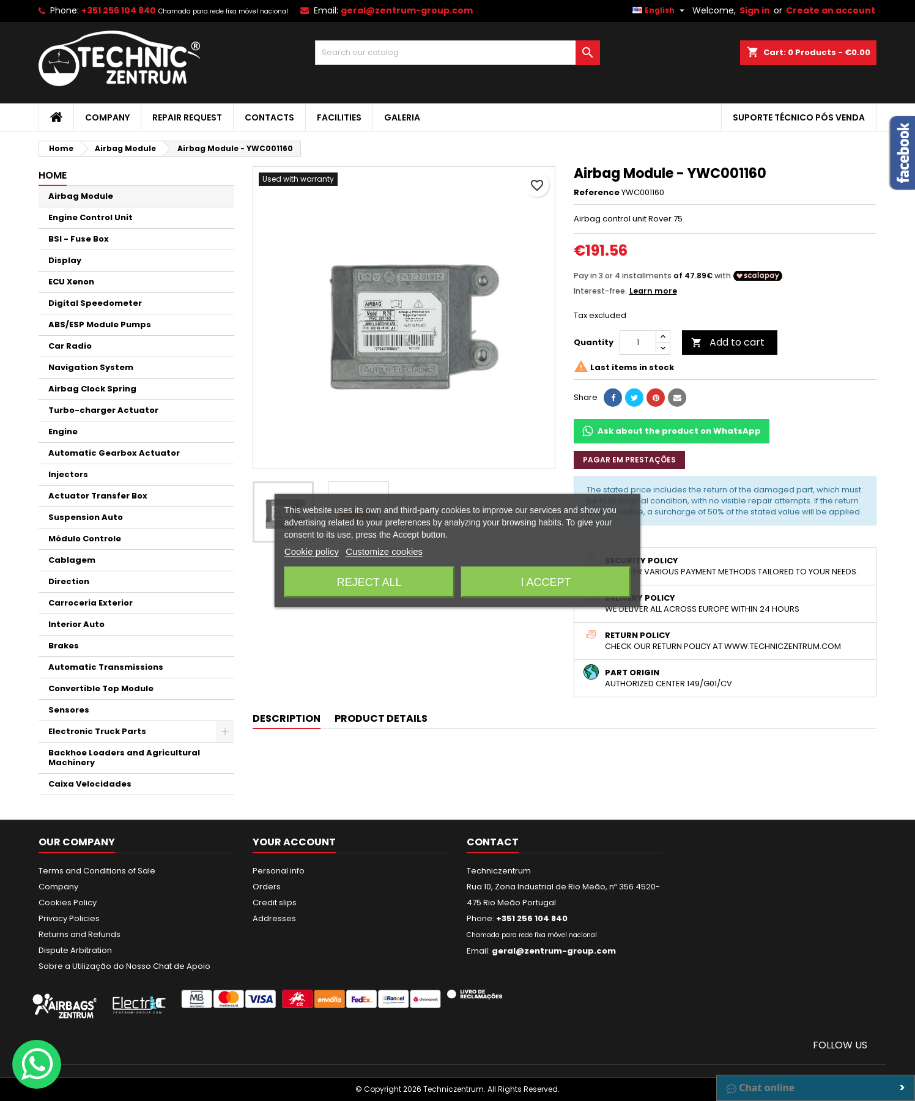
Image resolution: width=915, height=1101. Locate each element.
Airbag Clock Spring (92, 389)
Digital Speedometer (95, 303)
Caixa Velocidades (90, 784)
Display (64, 260)
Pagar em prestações (629, 459)
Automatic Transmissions (105, 667)
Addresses (274, 918)
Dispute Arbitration (75, 950)
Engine (63, 431)
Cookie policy (311, 551)
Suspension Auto (85, 517)
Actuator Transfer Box (97, 496)
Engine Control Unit (90, 217)
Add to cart (728, 342)
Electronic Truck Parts (97, 731)
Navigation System (90, 367)
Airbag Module (80, 196)
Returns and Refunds (79, 934)
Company (107, 117)
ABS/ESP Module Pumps (99, 324)
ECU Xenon (71, 281)
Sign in (754, 10)
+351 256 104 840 (118, 10)
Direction (68, 581)
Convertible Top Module (101, 688)
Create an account (830, 10)
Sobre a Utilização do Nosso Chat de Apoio (124, 966)
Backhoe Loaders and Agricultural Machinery (124, 757)
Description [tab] (286, 718)
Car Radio (70, 346)
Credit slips (275, 902)
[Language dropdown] (659, 10)
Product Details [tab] (381, 718)
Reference (597, 192)
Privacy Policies (69, 918)
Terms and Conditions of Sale (97, 871)
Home (53, 175)
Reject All (369, 582)
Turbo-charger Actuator (103, 410)
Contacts (269, 117)
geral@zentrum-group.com (407, 10)
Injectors (68, 474)
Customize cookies (384, 551)
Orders (267, 886)
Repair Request (187, 117)
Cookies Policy (68, 902)
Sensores (68, 710)
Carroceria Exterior (90, 603)
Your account (294, 842)
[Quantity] (638, 342)
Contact (493, 842)
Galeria (402, 117)
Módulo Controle (84, 538)
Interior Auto (76, 624)
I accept (545, 582)
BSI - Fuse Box (78, 239)
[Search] (458, 52)
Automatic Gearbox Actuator (114, 453)
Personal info (279, 871)
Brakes (63, 645)
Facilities (339, 117)
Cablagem (71, 560)
